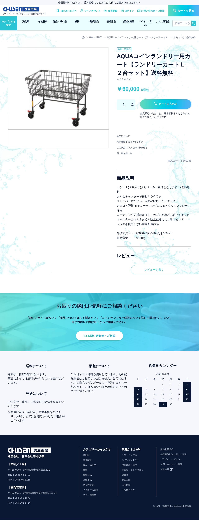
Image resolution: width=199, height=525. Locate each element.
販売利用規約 (167, 454)
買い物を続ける (126, 154)
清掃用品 (111, 21)
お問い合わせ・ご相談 (172, 468)
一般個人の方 (129, 494)
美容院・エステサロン (134, 474)
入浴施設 (127, 489)
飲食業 (125, 479)
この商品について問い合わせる (136, 148)
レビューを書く (154, 271)
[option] (58, 98)
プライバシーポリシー (172, 464)
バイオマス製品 (145, 23)
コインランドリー (132, 464)
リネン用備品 (162, 21)
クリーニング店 (130, 459)
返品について (125, 137)
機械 (77, 21)
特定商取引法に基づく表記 (133, 142)
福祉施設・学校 (130, 469)
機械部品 (94, 21)
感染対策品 (128, 21)
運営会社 (165, 473)
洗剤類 (25, 21)
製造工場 (127, 484)
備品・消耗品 (60, 21)
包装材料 (42, 21)
